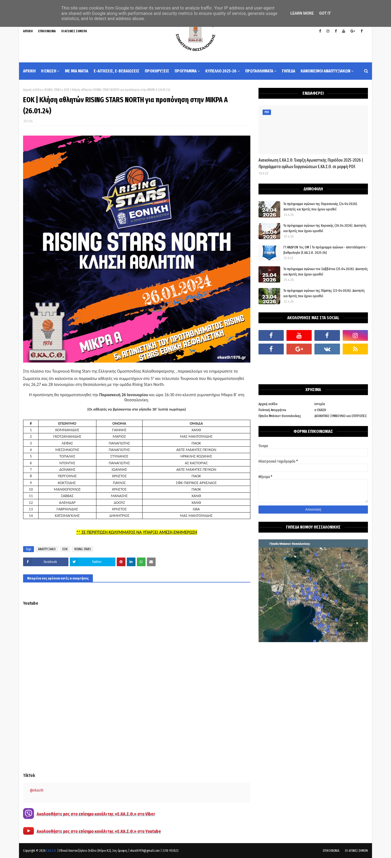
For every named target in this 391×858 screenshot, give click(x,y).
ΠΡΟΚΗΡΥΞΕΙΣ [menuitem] (157, 70)
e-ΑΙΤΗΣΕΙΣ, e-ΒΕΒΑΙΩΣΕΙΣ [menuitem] (116, 70)
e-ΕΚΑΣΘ (320, 410)
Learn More (302, 13)
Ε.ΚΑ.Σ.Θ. (51, 851)
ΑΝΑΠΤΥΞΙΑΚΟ (47, 549)
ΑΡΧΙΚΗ (28, 31)
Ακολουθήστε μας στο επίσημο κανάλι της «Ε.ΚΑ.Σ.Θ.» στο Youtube (99, 831)
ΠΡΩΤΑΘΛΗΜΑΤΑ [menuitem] (259, 70)
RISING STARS (53, 90)
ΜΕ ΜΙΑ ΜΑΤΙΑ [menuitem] (76, 70)
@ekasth (36, 790)
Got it (325, 13)
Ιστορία (319, 404)
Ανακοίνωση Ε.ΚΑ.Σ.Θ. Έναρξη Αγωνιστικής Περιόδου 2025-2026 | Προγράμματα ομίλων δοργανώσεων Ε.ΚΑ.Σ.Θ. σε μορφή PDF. (310, 163)
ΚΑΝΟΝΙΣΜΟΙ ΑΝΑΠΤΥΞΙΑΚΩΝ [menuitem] (325, 70)
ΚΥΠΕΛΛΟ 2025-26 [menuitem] (221, 70)
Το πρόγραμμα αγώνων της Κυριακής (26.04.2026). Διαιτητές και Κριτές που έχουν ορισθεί (325, 228)
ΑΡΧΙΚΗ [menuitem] (29, 70)
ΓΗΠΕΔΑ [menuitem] (288, 70)
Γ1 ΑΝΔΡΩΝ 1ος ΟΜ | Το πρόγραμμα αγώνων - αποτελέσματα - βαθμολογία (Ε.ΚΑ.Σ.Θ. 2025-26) (325, 250)
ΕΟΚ (65, 549)
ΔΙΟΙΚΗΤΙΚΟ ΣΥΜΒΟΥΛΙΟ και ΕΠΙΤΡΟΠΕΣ (340, 416)
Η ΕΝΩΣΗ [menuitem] (48, 70)
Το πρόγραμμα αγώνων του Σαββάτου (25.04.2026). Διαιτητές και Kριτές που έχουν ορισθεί (325, 271)
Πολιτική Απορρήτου (272, 410)
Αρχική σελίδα (32, 90)
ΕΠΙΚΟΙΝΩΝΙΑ (47, 31)
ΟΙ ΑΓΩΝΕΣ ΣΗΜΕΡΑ (74, 31)
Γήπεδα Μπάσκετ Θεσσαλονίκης (279, 416)
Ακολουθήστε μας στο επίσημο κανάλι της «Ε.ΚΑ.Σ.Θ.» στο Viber (96, 814)
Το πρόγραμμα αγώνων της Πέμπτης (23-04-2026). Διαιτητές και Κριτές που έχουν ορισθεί (324, 293)
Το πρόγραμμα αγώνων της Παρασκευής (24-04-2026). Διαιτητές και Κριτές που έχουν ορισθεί (320, 206)
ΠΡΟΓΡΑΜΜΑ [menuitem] (186, 70)
